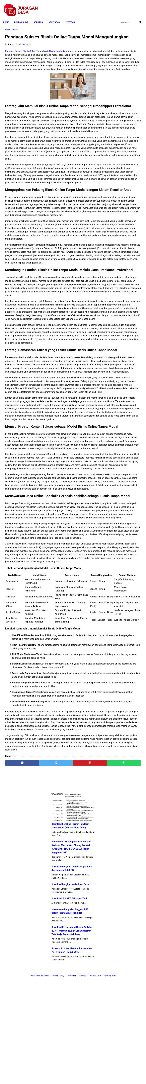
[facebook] (118, 7)
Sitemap (82, 1077)
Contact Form (95, 1077)
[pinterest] (61, 1051)
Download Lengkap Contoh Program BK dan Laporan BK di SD (122, 107)
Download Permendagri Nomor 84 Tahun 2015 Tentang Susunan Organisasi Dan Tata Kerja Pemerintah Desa (123, 191)
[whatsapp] (84, 1051)
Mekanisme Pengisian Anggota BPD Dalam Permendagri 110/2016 (120, 167)
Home (8, 17)
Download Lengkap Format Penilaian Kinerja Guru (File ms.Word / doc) (122, 54)
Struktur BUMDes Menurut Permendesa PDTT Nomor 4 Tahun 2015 (122, 216)
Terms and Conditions (39, 1077)
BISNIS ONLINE (23, 17)
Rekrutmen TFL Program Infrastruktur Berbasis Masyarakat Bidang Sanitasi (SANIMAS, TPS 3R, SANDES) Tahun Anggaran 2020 (123, 78)
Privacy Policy (58, 1077)
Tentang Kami (110, 1077)
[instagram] (138, 7)
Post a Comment (23, 49)
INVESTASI (72, 17)
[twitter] (124, 7)
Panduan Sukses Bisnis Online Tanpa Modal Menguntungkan (36, 55)
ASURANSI (40, 17)
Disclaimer (71, 1077)
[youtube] (131, 7)
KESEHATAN (56, 17)
